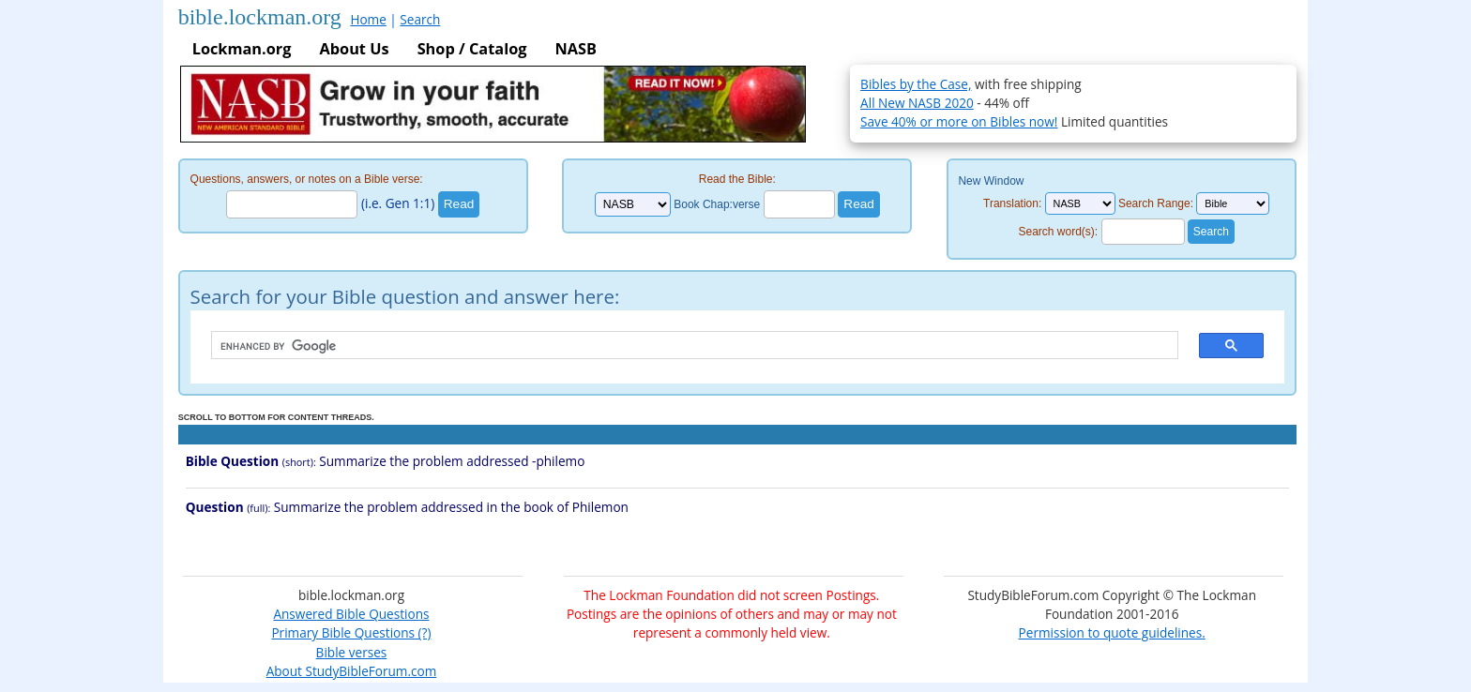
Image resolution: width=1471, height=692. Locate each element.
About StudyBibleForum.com (351, 671)
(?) (423, 632)
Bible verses (351, 652)
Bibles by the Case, (915, 84)
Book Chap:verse (717, 204)
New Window (991, 181)
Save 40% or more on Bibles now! (958, 121)
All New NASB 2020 (917, 103)
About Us (353, 48)
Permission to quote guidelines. (1112, 632)
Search (420, 19)
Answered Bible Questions (351, 614)
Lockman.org (242, 48)
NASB (575, 48)
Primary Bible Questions (343, 632)
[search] (685, 346)
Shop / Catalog (472, 48)
